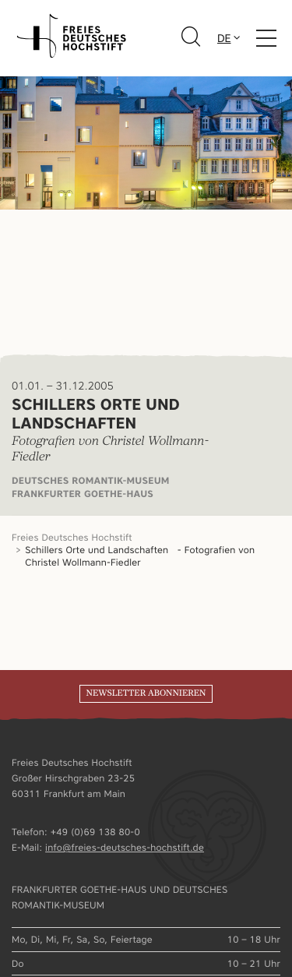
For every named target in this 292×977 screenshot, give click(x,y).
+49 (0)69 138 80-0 (95, 832)
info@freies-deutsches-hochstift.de (124, 847)
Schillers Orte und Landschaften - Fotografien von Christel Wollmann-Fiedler (140, 556)
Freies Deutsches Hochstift (72, 537)
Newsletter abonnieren (146, 693)
